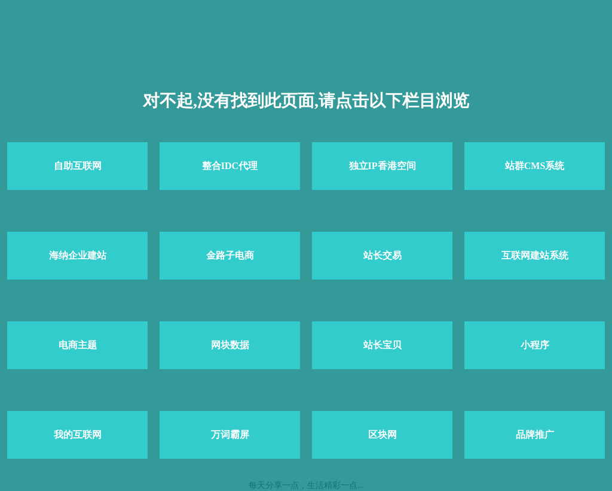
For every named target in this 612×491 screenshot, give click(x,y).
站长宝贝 (382, 345)
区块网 (382, 434)
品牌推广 (535, 434)
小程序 (535, 345)
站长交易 (382, 255)
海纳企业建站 (77, 255)
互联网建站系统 (534, 255)
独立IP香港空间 (382, 166)
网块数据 (230, 345)
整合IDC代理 (230, 166)
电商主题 (78, 345)
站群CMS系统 (535, 166)
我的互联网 (78, 434)
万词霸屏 (230, 434)
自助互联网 (78, 166)
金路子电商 (230, 255)
